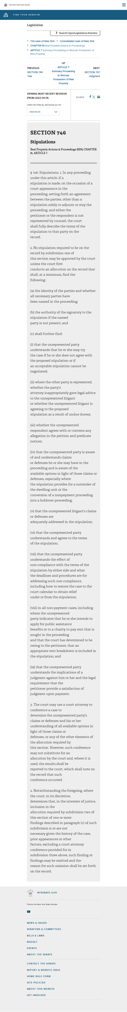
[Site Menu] (123, 5)
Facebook (90, 96)
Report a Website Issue (44, 970)
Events (32, 948)
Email (98, 97)
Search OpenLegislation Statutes (78, 33)
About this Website (41, 989)
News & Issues (37, 923)
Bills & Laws (35, 936)
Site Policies (36, 983)
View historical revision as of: (44, 105)
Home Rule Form (39, 976)
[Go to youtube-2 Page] (29, 911)
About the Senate (39, 954)
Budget (32, 942)
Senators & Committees (44, 929)
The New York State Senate (19, 5)
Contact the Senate (41, 964)
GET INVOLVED (36, 995)
